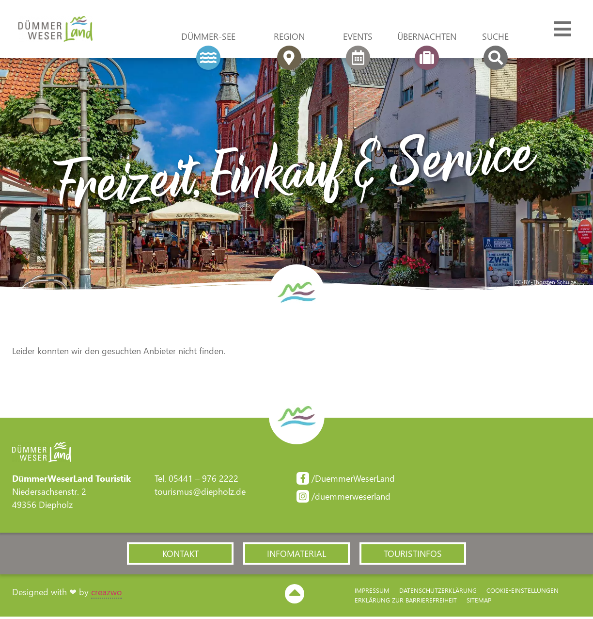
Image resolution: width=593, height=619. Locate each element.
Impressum (372, 592)
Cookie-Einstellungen (522, 592)
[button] (180, 555)
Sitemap (479, 602)
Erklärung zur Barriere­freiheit (406, 602)
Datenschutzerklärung (438, 592)
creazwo (106, 594)
